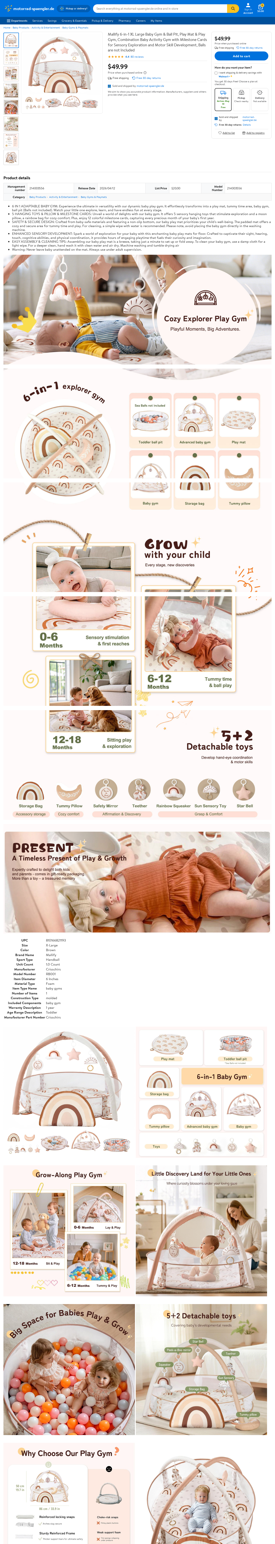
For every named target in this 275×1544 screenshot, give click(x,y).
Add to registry (253, 133)
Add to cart (241, 56)
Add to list (226, 133)
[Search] (233, 8)
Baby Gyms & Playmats (75, 27)
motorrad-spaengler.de (150, 86)
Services (37, 21)
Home (6, 27)
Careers (140, 21)
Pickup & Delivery (102, 21)
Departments (17, 21)
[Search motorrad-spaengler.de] (160, 8)
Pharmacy (125, 21)
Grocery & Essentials (74, 21)
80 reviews (137, 56)
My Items (156, 21)
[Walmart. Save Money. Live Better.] (29, 8)
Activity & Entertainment (46, 27)
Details (247, 124)
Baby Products (21, 27)
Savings (52, 21)
